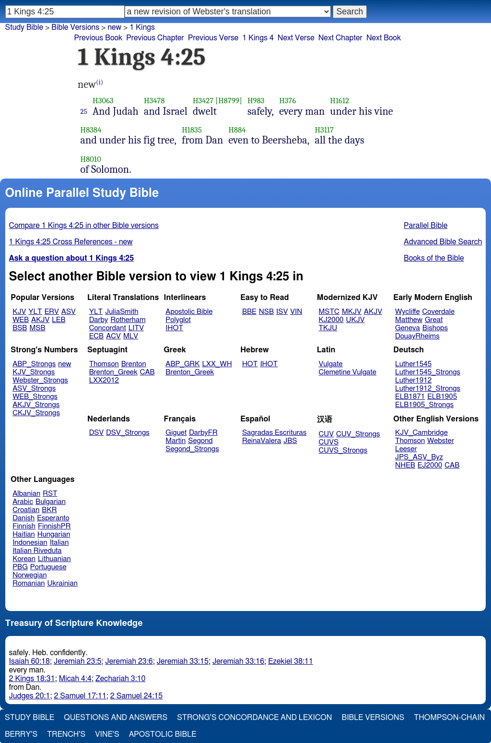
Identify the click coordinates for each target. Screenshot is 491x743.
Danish (23, 518)
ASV (68, 311)
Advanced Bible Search (443, 242)
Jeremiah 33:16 (238, 661)
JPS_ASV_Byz (419, 457)
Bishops (435, 328)
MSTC (329, 311)
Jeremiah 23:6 (128, 661)
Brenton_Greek (113, 372)
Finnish (23, 526)
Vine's (107, 734)
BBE (249, 311)
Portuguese (48, 567)
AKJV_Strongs (35, 404)
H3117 (324, 129)
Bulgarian (50, 501)
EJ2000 (430, 465)
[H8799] (228, 100)
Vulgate (331, 364)
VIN (296, 311)
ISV (282, 311)
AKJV (40, 320)
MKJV (352, 311)
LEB (58, 320)
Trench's (66, 734)
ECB (96, 336)
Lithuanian (54, 559)
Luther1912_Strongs (427, 388)
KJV (19, 311)
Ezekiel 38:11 (290, 661)
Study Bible (24, 27)
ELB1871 (410, 396)
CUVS (329, 442)
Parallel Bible (425, 225)
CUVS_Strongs (343, 450)
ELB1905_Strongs (424, 404)
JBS (290, 440)
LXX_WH (217, 364)
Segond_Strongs (192, 449)
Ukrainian (62, 583)
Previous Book (98, 38)
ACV (113, 336)
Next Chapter (340, 38)
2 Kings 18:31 (32, 679)
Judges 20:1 (29, 696)
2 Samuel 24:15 (136, 696)
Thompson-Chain (449, 717)
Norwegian (29, 575)
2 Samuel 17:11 (80, 696)
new (64, 364)
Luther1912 (413, 380)
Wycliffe (407, 311)
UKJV (355, 320)
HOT (249, 364)
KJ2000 (331, 320)
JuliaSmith (121, 311)
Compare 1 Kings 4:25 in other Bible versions (84, 225)
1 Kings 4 (257, 38)
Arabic (22, 501)
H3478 (154, 100)
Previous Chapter (155, 38)
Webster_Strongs (40, 380)
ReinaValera (261, 440)
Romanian (28, 583)
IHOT (174, 328)
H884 (237, 129)
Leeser (406, 449)
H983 (256, 100)
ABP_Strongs (34, 364)
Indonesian (29, 542)
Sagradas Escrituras (274, 432)
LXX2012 (104, 380)
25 (84, 111)
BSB (19, 328)
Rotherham (127, 320)
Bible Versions (75, 27)
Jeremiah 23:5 (77, 661)
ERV (52, 311)
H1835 (192, 129)
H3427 (203, 100)
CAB (147, 372)
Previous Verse (213, 38)
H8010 (91, 159)
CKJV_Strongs (36, 413)
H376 (287, 100)
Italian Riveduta (36, 550)
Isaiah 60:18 (29, 661)
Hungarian (53, 534)
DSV (96, 432)
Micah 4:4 (75, 679)
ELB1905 (442, 396)
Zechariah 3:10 (120, 679)
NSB (266, 311)
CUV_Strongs (358, 434)
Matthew (408, 320)
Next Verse (296, 38)
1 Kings (142, 27)
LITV (136, 328)
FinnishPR (54, 526)
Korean (23, 559)
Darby (98, 320)
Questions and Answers (115, 717)
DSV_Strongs (128, 432)
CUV (326, 434)
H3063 (103, 100)
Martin (175, 440)
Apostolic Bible (163, 734)
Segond (200, 440)
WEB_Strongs (35, 396)
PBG (20, 567)
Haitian (23, 534)
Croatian (25, 510)
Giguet (176, 432)
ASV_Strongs (34, 388)
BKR (49, 510)
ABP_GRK (182, 364)
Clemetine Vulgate (347, 372)
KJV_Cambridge (421, 432)
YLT (35, 311)
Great (434, 320)
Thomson (104, 364)
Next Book (383, 38)
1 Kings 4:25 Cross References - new (71, 242)
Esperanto (53, 518)
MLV (130, 336)
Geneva (407, 328)
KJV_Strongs (33, 372)
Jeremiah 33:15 (183, 661)
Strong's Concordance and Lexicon (254, 717)
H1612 (339, 100)
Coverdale (438, 311)
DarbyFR (203, 432)
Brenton (133, 364)
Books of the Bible (434, 258)
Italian (59, 542)
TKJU (328, 328)
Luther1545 (413, 364)
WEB (20, 320)
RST (50, 493)
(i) (99, 82)
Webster (440, 440)
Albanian (26, 493)
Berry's (21, 734)
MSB (37, 328)
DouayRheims (417, 336)
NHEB (405, 465)
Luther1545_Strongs (427, 372)
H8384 (91, 129)
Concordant (107, 328)
